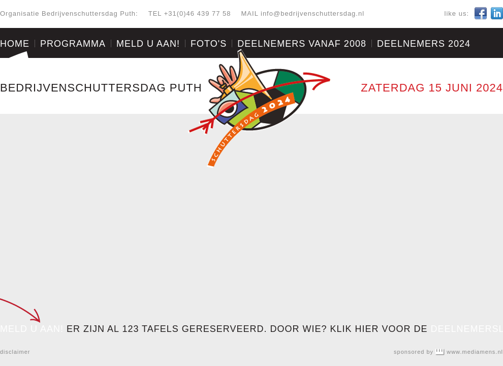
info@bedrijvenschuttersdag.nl (312, 13)
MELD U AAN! (32, 329)
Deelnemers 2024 (423, 44)
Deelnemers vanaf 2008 (301, 44)
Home (14, 44)
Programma (73, 44)
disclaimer (15, 352)
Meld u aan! (148, 44)
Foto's (209, 44)
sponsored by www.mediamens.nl (448, 352)
